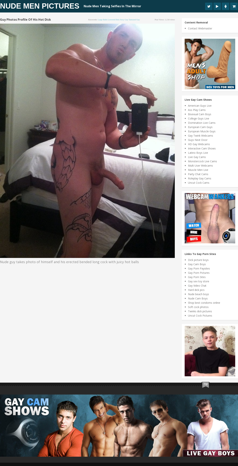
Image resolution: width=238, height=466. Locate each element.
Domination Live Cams (202, 123)
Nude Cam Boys (198, 298)
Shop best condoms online (204, 302)
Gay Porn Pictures (199, 273)
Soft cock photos (198, 307)
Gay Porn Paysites (199, 268)
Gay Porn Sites (197, 277)
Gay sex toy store (198, 281)
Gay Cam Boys (197, 264)
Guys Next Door (198, 140)
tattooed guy (134, 19)
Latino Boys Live (198, 152)
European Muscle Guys (202, 131)
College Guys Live (198, 118)
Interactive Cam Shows (202, 148)
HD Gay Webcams (199, 144)
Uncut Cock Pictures (200, 315)
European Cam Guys (200, 127)
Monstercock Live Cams (202, 161)
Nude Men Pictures (39, 6)
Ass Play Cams (197, 110)
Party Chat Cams (198, 174)
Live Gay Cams (197, 157)
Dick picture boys (198, 260)
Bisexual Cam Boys (199, 114)
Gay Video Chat (197, 285)
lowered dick (114, 19)
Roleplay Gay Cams (199, 178)
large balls (102, 19)
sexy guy (124, 19)
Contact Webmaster (200, 28)
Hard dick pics (196, 290)
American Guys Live (200, 105)
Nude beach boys (198, 294)
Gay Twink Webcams (200, 135)
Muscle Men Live (198, 170)
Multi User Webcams (200, 165)
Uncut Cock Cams (198, 182)
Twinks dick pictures (200, 311)
